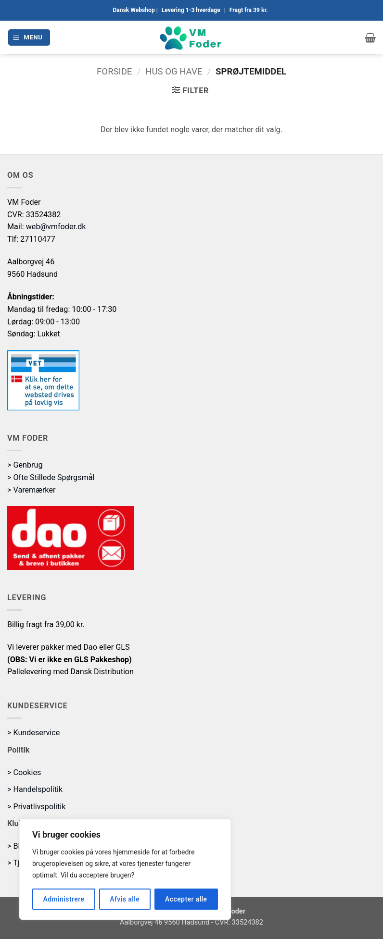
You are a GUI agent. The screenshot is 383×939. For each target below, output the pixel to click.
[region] (125, 869)
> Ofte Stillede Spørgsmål (50, 477)
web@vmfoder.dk (56, 226)
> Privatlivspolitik (36, 806)
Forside (114, 71)
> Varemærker (31, 489)
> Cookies (24, 772)
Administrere (63, 899)
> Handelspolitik (35, 789)
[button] (29, 37)
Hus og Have (173, 71)
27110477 (37, 239)
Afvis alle (125, 899)
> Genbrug (24, 465)
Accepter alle (186, 899)
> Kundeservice (33, 732)
